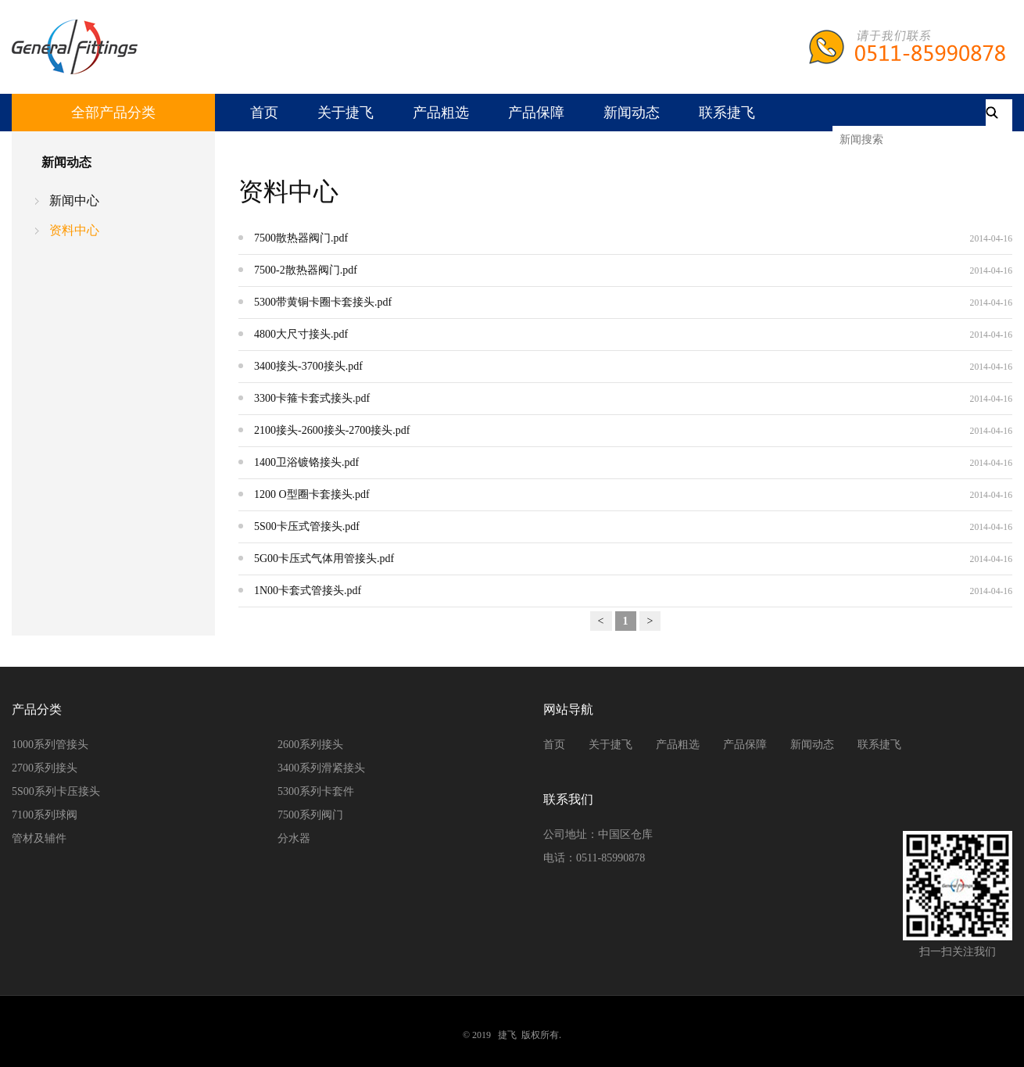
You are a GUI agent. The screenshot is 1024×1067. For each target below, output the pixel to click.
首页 (264, 112)
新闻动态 (631, 112)
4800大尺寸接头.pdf (301, 334)
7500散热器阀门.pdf (301, 238)
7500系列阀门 (310, 815)
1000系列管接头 (50, 744)
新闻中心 (74, 200)
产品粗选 (441, 112)
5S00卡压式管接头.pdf (307, 526)
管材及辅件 (39, 838)
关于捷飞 (345, 112)
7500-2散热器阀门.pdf (305, 270)
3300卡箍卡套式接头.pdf (312, 398)
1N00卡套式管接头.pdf (307, 590)
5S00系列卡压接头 (56, 791)
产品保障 (536, 112)
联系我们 (568, 799)
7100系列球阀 (44, 815)
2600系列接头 (310, 744)
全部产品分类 (113, 112)
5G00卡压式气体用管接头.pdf (324, 558)
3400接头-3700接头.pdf (308, 366)
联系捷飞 (727, 112)
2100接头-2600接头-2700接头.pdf (332, 430)
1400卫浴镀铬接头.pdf (306, 462)
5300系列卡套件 (315, 791)
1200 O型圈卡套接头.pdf (312, 494)
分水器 (293, 838)
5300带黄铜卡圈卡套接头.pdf (323, 302)
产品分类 (37, 709)
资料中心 (74, 230)
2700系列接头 (44, 768)
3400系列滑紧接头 (321, 768)
